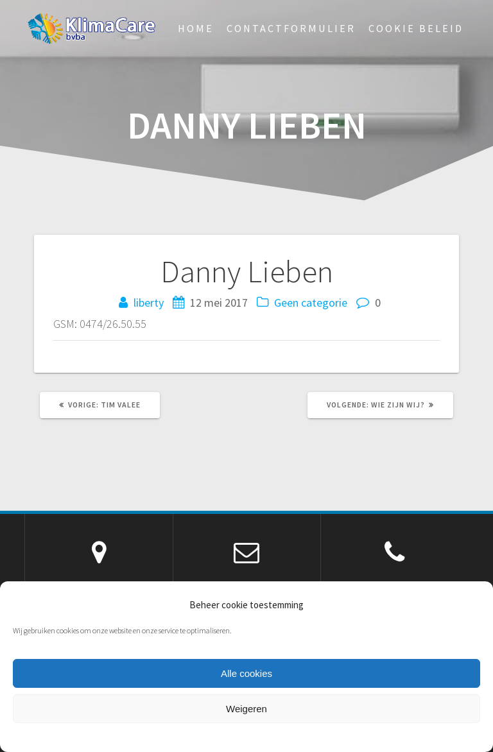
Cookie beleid (415, 28)
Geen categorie (310, 302)
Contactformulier (291, 28)
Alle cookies (246, 673)
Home (196, 28)
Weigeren (246, 708)
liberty (149, 302)
